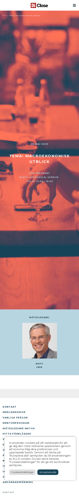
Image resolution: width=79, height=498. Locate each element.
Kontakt (10, 406)
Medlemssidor (14, 412)
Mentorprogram (16, 423)
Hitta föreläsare (17, 433)
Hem (4, 15)
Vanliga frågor (15, 417)
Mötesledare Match (19, 428)
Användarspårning (18, 482)
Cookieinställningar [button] (22, 472)
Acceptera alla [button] (48, 472)
